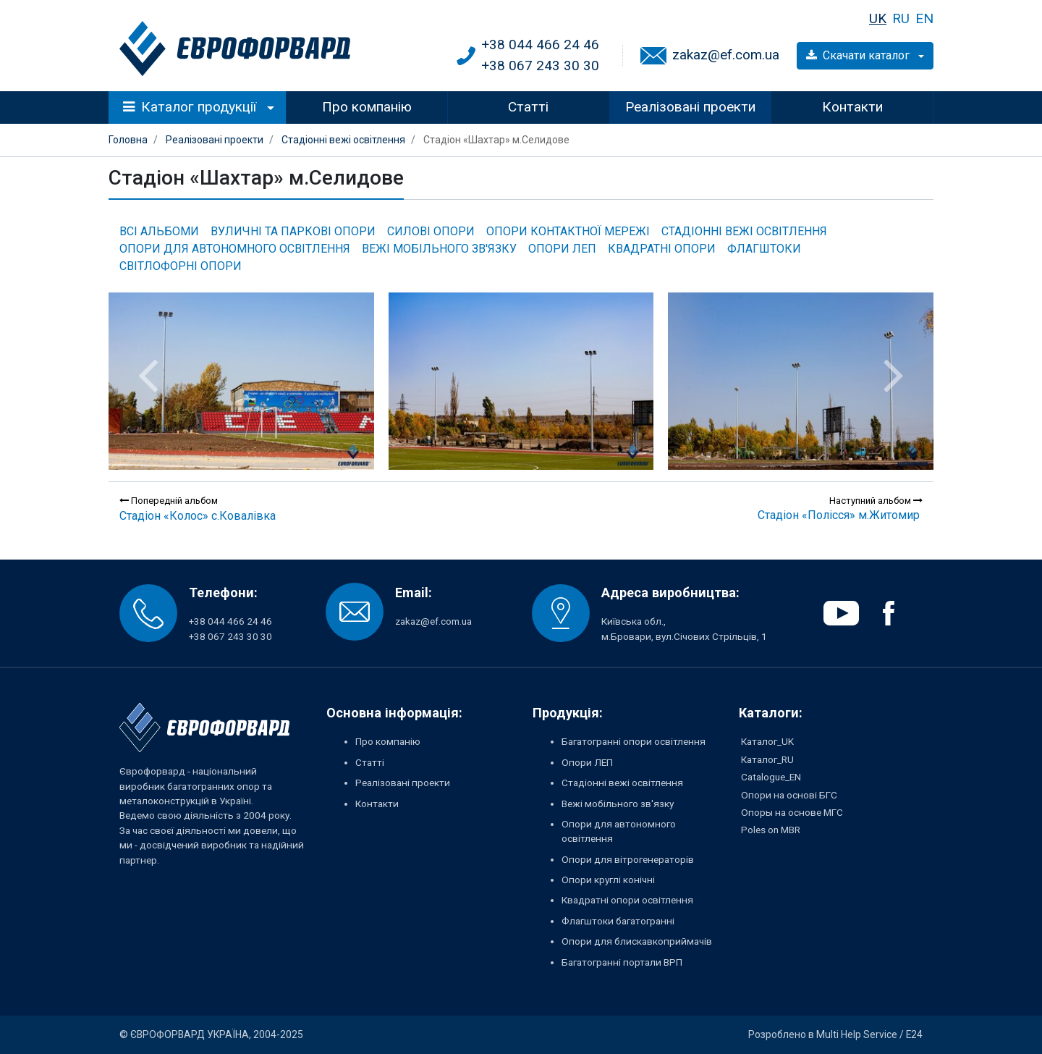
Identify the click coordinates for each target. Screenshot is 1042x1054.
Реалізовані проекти (690, 106)
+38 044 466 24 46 (540, 44)
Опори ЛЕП (562, 249)
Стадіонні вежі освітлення (744, 231)
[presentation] (147, 375)
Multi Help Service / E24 (869, 1034)
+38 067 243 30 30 (540, 65)
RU (901, 18)
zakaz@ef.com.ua (725, 54)
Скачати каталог (859, 55)
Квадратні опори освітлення (627, 900)
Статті (528, 106)
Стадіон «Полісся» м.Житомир (839, 515)
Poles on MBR (770, 829)
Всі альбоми (159, 231)
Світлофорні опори (180, 266)
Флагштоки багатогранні (618, 921)
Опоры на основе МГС (792, 812)
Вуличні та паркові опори (293, 231)
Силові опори (431, 231)
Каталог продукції (190, 106)
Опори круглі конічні (608, 879)
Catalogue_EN (771, 777)
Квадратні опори (662, 249)
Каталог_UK (767, 741)
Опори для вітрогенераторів (628, 859)
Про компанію (367, 106)
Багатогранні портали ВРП (622, 962)
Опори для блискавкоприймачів (637, 941)
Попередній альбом (168, 500)
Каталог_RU (767, 759)
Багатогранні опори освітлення (634, 741)
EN (924, 18)
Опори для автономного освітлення (234, 249)
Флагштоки (764, 249)
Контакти (852, 106)
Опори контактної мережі (568, 231)
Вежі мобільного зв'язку (439, 249)
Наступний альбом (876, 500)
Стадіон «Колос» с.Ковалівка (197, 516)
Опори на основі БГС (789, 795)
